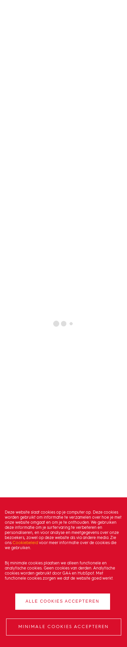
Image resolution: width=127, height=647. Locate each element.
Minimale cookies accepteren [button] (63, 627)
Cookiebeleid (25, 543)
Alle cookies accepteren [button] (62, 601)
